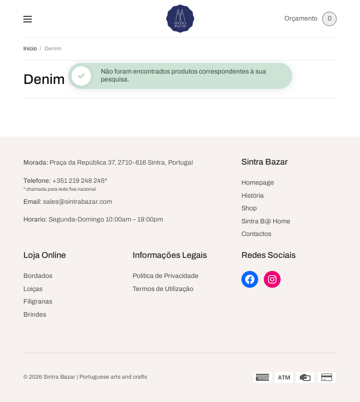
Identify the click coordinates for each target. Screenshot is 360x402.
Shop (249, 208)
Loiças (32, 288)
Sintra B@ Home (265, 221)
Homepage (257, 182)
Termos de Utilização (163, 288)
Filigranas (37, 301)
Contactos (256, 233)
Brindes (34, 314)
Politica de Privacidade (165, 275)
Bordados (37, 275)
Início (30, 48)
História (252, 195)
